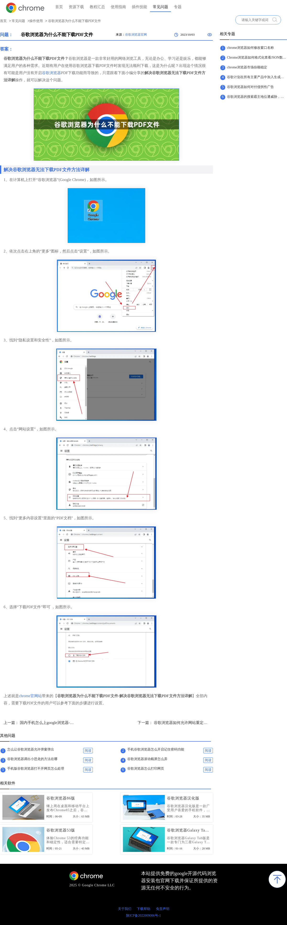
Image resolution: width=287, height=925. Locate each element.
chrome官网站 (30, 696)
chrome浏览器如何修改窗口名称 (250, 47)
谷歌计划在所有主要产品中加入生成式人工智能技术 (257, 77)
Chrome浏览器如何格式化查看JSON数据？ (257, 57)
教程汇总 (97, 7)
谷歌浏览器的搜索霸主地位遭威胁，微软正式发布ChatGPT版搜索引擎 (257, 97)
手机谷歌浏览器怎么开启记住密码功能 (155, 749)
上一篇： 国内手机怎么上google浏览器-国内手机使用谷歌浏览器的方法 (39, 723)
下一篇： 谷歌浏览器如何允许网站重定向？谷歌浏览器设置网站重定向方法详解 (173, 723)
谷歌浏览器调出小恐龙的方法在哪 (32, 759)
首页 (59, 7)
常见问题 (160, 7)
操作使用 (36, 21)
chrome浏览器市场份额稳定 (247, 67)
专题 (178, 7)
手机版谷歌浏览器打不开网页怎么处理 (35, 768)
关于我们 (124, 909)
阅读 (88, 750)
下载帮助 (143, 909)
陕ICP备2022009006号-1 (143, 915)
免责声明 (162, 909)
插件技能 (139, 7)
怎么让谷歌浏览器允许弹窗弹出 (30, 749)
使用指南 (118, 7)
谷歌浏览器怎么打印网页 (145, 768)
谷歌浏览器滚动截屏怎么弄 (147, 759)
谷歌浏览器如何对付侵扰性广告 (250, 87)
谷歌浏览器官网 (136, 34)
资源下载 (76, 7)
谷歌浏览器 (51, 73)
